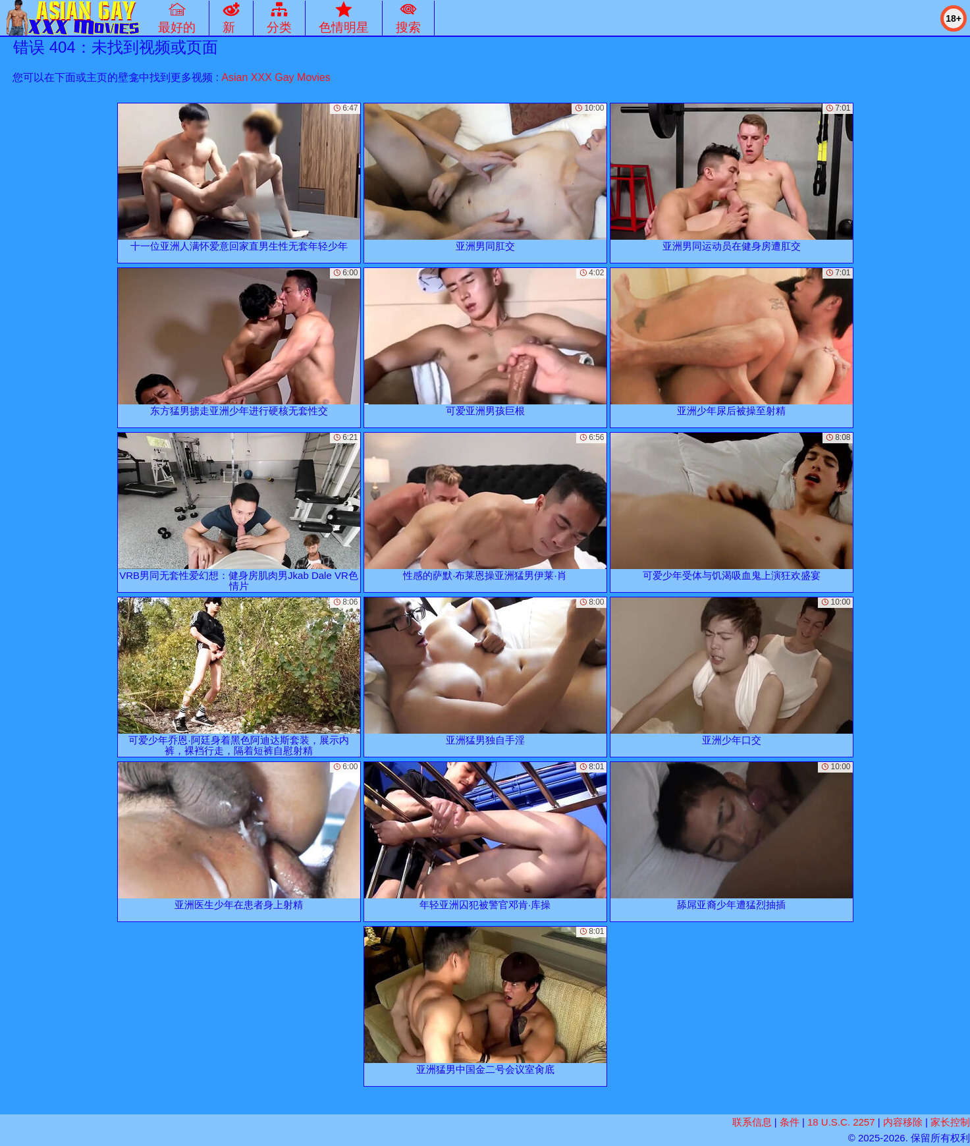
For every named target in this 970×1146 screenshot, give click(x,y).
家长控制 (950, 1122)
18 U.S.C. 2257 (841, 1122)
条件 (789, 1122)
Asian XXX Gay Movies (275, 77)
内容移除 (903, 1122)
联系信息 (752, 1122)
